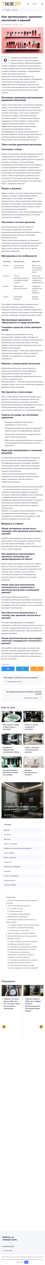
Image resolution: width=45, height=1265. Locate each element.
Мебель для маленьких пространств (17, 848)
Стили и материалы (11, 876)
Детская (7, 839)
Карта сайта (8, 1250)
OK (26, 1262)
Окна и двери (9, 853)
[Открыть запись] (12, 721)
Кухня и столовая (10, 844)
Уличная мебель (10, 885)
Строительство (9, 880)
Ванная (7, 830)
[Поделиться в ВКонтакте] (8, 669)
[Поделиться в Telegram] (22, 669)
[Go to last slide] (3, 1026)
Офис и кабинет (10, 857)
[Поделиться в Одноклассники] (36, 669)
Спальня (7, 871)
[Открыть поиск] (28, 4)
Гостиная (7, 835)
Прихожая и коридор (12, 867)
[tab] (9, 814)
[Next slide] (39, 814)
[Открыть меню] (42, 4)
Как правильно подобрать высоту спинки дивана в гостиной (20, 807)
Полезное (7, 862)
